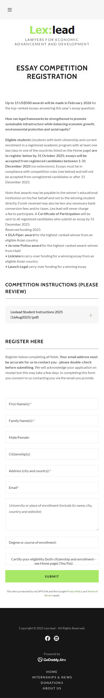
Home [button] (52, 672)
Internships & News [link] (52, 677)
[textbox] (52, 404)
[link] (52, 30)
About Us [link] (52, 688)
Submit (52, 576)
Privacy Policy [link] (74, 591)
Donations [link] (52, 683)
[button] (9, 9)
